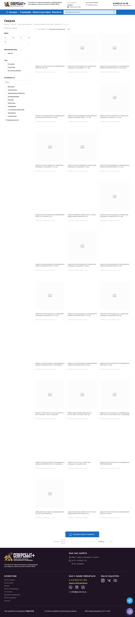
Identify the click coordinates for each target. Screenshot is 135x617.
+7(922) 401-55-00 (73, 7)
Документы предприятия (12, 594)
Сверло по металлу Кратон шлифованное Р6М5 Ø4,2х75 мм (114, 364)
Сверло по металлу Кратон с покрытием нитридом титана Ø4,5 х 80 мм (82, 265)
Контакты (56, 12)
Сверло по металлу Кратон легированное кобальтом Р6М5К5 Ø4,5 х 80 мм (82, 364)
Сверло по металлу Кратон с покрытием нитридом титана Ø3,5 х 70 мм (114, 116)
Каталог (13, 12)
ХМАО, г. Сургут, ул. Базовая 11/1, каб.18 (84, 557)
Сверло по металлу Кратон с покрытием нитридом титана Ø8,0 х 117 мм (82, 67)
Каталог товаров (9, 580)
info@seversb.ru (92, 5)
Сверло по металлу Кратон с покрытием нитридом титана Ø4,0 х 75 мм (82, 166)
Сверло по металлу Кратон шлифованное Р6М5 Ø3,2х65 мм (50, 67)
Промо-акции (8, 583)
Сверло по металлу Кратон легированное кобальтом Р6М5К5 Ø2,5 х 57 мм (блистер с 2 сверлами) (50, 463)
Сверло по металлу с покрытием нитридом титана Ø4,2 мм (79, 463)
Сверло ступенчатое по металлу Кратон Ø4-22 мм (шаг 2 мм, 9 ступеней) (49, 413)
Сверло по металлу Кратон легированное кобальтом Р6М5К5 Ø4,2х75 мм (114, 265)
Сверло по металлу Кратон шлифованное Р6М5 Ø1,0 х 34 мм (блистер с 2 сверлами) (114, 413)
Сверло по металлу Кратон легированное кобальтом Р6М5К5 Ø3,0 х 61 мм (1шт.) (114, 67)
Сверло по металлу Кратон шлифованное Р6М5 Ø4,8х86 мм (114, 463)
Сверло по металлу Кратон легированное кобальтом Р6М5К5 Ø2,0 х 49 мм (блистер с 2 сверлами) (50, 364)
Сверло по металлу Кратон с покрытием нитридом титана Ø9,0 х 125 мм (49, 166)
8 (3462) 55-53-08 (120, 3)
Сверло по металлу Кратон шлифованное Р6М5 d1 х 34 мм (114, 512)
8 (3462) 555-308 (78, 580)
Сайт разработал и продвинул (19, 611)
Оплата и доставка (42, 12)
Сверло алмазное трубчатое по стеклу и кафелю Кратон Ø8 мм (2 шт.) (82, 215)
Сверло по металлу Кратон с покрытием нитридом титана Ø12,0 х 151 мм (49, 314)
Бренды (6, 586)
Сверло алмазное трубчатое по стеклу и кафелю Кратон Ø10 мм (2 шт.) (82, 512)
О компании (25, 12)
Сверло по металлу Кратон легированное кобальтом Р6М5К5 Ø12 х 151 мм (82, 314)
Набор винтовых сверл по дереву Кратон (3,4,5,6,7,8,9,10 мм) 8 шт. (49, 512)
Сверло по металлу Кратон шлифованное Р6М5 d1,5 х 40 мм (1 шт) (50, 215)
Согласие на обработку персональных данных (61, 611)
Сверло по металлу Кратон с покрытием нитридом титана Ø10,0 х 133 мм (114, 215)
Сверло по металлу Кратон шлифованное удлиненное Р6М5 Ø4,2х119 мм (50, 116)
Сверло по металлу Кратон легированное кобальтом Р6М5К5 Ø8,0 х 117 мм (82, 116)
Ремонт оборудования (11, 588)
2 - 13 (110, 541)
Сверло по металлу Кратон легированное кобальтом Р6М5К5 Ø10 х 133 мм (50, 265)
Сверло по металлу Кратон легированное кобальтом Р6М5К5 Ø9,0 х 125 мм (114, 166)
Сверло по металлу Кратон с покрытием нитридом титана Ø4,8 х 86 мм (114, 314)
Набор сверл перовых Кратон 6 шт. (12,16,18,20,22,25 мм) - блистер (80, 413)
